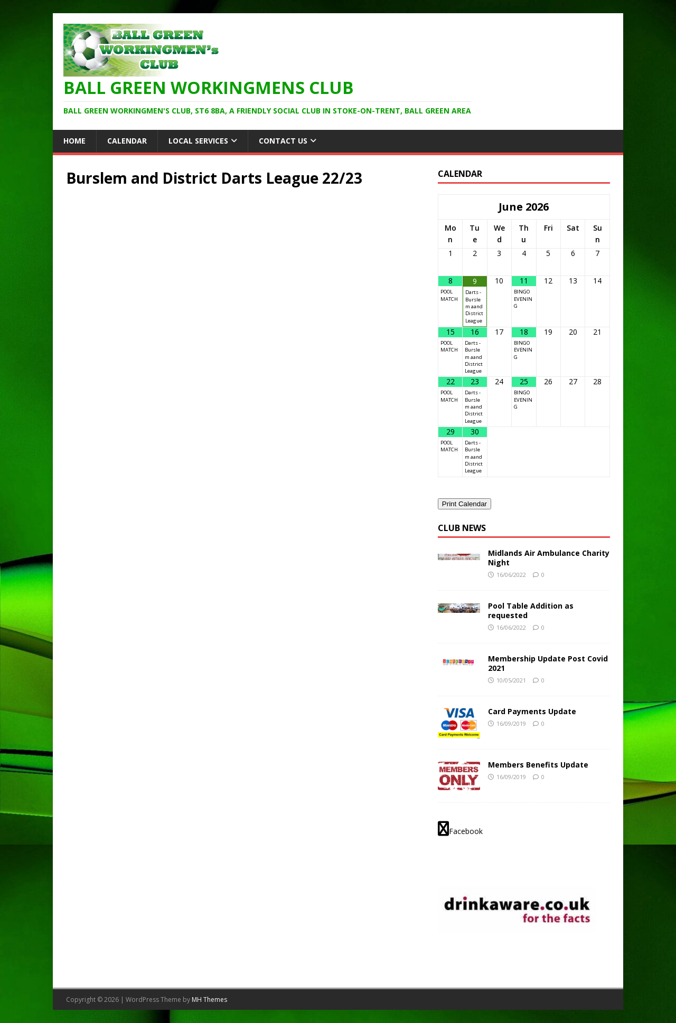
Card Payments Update (532, 711)
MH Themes (209, 999)
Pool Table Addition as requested (531, 610)
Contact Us (283, 141)
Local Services (198, 141)
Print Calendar (464, 504)
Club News (462, 528)
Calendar (127, 141)
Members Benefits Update (538, 765)
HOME (74, 141)
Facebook (460, 828)
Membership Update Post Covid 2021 (548, 663)
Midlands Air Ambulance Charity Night (548, 557)
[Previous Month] (450, 207)
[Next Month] (597, 207)
